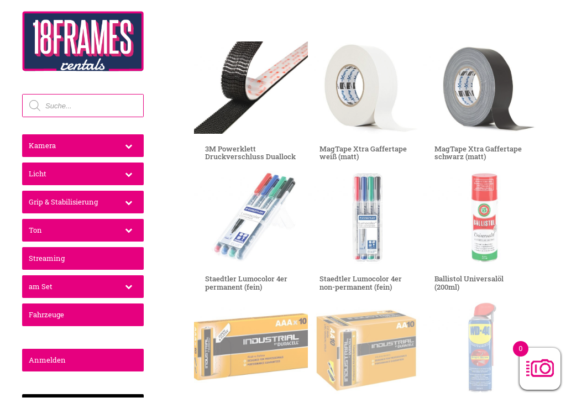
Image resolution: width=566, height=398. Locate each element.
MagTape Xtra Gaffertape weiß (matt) (363, 152)
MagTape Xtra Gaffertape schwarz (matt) (478, 152)
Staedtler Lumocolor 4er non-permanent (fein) (360, 282)
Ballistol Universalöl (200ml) (469, 282)
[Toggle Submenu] (128, 145)
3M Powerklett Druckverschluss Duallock (250, 152)
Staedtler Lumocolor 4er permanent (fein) (246, 282)
